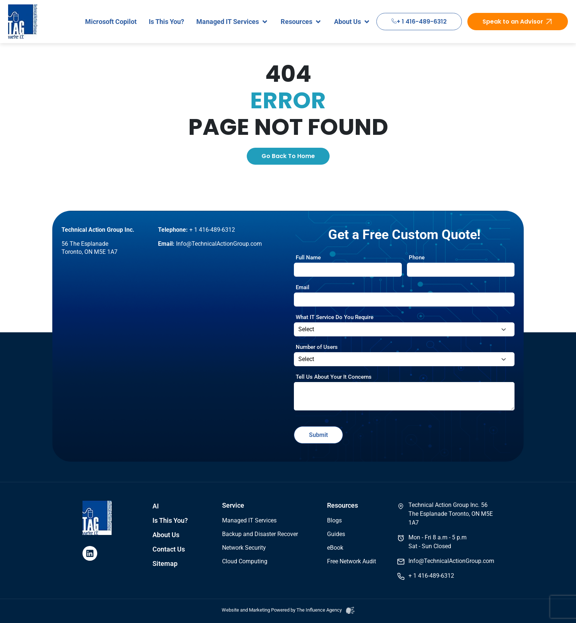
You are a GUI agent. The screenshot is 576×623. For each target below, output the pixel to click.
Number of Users (317, 347)
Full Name (308, 257)
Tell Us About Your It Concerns (334, 377)
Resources (342, 505)
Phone (417, 257)
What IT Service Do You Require (334, 317)
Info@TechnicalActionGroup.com (219, 243)
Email (302, 287)
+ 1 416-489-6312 (419, 21)
